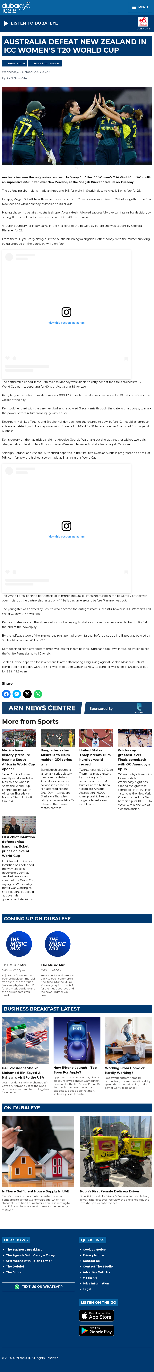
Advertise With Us (96, 1272)
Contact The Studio (98, 1266)
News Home (16, 63)
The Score (13, 1272)
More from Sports (47, 63)
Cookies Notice (94, 1249)
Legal (87, 1289)
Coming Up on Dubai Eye (37, 918)
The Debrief (15, 1266)
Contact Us (91, 1261)
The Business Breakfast (24, 1249)
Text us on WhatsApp (39, 1286)
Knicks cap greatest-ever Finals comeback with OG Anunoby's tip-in (135, 750)
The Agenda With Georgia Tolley (30, 1255)
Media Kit (90, 1278)
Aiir (27, 1358)
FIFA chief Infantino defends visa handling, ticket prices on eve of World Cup (19, 837)
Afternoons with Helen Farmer (29, 1261)
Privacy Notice (93, 1255)
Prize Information (96, 1283)
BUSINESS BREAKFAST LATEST (42, 1009)
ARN (16, 1358)
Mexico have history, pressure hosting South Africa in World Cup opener (19, 750)
